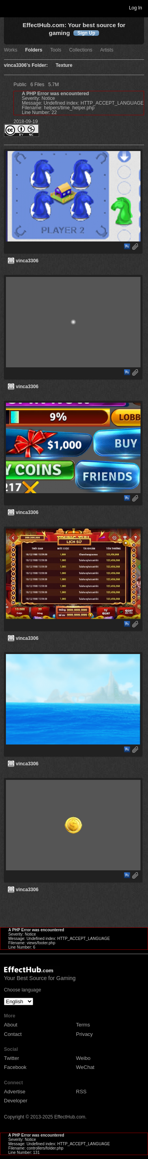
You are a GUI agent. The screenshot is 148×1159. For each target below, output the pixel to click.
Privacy (84, 1034)
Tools (55, 50)
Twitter (11, 1058)
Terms (83, 1025)
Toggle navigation (9, 7)
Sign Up (86, 33)
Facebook (15, 1067)
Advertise (14, 1092)
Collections (80, 50)
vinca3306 (27, 260)
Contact (13, 1034)
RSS (81, 1092)
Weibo (83, 1058)
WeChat (85, 1067)
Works (10, 50)
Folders (33, 50)
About (10, 1025)
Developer (15, 1101)
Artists (106, 50)
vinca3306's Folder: (26, 65)
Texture (64, 65)
